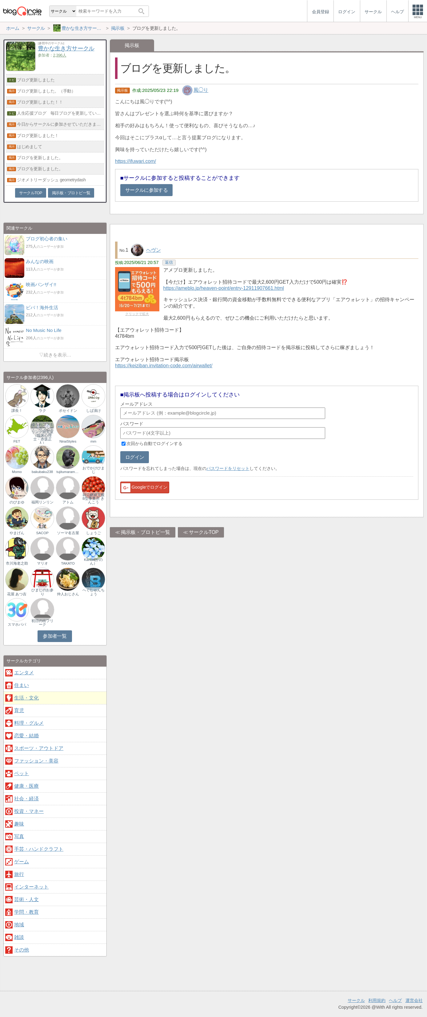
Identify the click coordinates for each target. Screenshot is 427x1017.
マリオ (42, 563)
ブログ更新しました (35, 79)
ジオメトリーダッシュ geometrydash (51, 179)
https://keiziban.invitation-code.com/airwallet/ (164, 365)
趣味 (19, 823)
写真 (19, 836)
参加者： (52, 55)
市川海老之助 (17, 563)
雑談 (19, 937)
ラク (42, 410)
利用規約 (376, 1000)
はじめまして (29, 146)
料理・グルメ (29, 723)
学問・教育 (26, 912)
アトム (68, 502)
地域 (19, 924)
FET (17, 441)
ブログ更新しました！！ (40, 102)
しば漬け (93, 410)
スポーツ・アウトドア (38, 748)
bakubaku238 (42, 472)
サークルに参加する (146, 190)
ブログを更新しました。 (40, 157)
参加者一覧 (54, 636)
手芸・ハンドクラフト (38, 849)
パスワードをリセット (227, 468)
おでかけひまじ (93, 470)
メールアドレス (136, 404)
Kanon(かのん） (93, 561)
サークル (356, 1000)
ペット (21, 773)
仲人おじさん (68, 594)
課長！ (16, 410)
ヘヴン (153, 250)
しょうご (93, 533)
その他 (21, 949)
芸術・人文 (26, 899)
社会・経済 (26, 798)
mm (93, 441)
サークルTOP (204, 532)
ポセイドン (68, 410)
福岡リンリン (42, 502)
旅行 (19, 874)
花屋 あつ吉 (16, 594)
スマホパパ (17, 624)
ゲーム (21, 861)
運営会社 (414, 1000)
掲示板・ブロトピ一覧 (145, 532)
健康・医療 (26, 786)
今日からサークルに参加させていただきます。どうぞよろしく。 (60, 124)
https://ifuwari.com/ (135, 161)
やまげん (17, 533)
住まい (21, 685)
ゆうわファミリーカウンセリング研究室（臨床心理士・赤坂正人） (42, 433)
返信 (169, 262)
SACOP (42, 533)
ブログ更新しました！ (38, 135)
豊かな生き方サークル (66, 48)
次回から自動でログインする (154, 443)
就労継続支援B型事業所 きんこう (93, 498)
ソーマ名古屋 (68, 533)
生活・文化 (26, 697)
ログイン (134, 457)
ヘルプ (395, 1000)
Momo (17, 472)
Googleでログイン (144, 488)
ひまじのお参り (42, 592)
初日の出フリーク (42, 622)
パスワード (131, 423)
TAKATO (68, 563)
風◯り (201, 90)
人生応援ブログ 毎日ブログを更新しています (60, 113)
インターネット (31, 886)
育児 (19, 710)
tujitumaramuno (67, 472)
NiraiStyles (67, 441)
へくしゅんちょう (93, 592)
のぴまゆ (17, 502)
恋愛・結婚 (26, 735)
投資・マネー (29, 811)
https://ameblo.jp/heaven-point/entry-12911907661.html (223, 288)
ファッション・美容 (36, 760)
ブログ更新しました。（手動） (46, 91)
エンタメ (24, 672)
